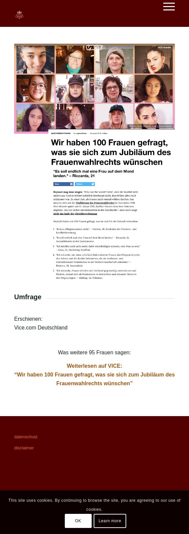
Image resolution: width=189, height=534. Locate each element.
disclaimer (24, 447)
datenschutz (26, 436)
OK (78, 521)
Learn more (110, 521)
